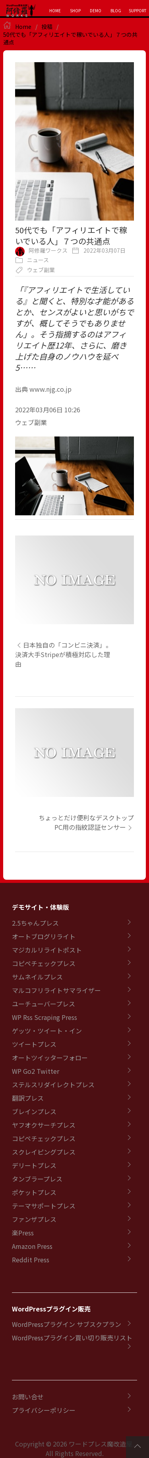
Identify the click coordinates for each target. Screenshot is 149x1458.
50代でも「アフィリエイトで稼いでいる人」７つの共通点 (70, 38)
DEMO (95, 10)
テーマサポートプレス (43, 1205)
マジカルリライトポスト (47, 950)
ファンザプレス (34, 1219)
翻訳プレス (28, 1098)
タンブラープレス (37, 1179)
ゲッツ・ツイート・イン (47, 1030)
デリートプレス (34, 1165)
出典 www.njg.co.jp (43, 389)
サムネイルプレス (37, 977)
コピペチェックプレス (43, 963)
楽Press (23, 1232)
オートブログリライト (43, 936)
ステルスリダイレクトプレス (53, 1084)
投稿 (46, 26)
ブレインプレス (34, 1111)
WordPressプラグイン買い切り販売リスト (72, 1337)
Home (23, 26)
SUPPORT (138, 10)
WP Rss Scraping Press (44, 1017)
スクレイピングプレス (43, 1152)
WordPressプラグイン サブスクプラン (66, 1324)
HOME (55, 10)
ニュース (38, 260)
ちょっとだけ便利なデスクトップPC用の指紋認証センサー (86, 822)
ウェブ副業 (41, 270)
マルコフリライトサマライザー (56, 990)
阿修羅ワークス (48, 250)
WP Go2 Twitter (35, 1071)
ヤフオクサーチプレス (43, 1125)
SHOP (75, 10)
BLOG (115, 10)
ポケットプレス (34, 1192)
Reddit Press (30, 1259)
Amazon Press (32, 1246)
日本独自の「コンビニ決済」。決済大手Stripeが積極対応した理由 (63, 654)
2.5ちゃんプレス (35, 923)
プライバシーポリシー (43, 1410)
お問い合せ (28, 1396)
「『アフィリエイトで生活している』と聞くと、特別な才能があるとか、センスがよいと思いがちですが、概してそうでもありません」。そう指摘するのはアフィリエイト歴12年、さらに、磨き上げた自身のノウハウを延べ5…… (74, 328)
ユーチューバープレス (43, 1003)
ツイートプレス (34, 1044)
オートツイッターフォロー (50, 1057)
